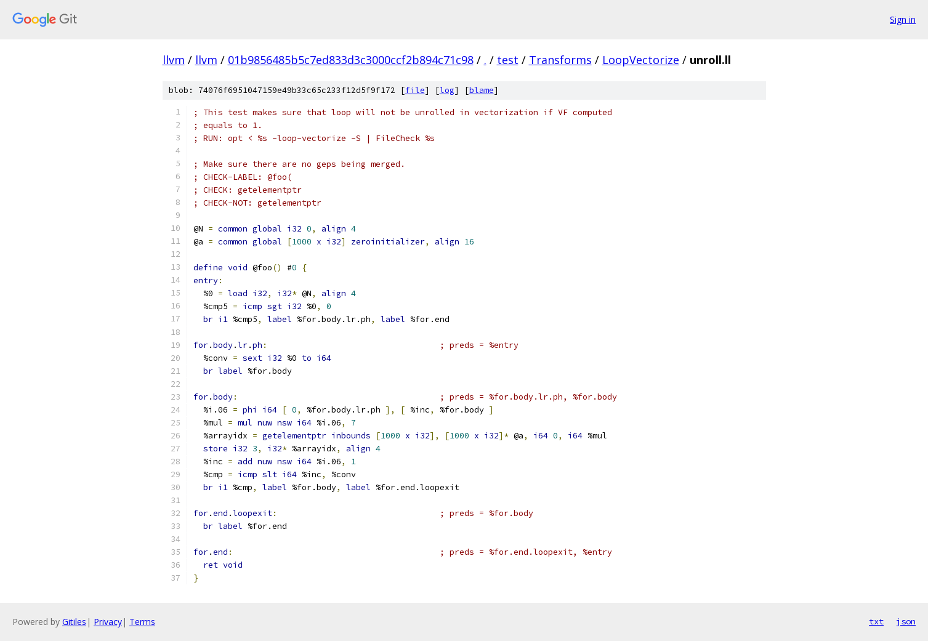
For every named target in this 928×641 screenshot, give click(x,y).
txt (876, 621)
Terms (142, 621)
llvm (174, 59)
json (906, 621)
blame (481, 90)
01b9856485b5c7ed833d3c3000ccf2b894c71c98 (351, 59)
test (507, 59)
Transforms (560, 59)
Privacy (108, 621)
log (447, 90)
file (415, 90)
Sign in (903, 19)
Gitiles (74, 621)
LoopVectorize (640, 59)
